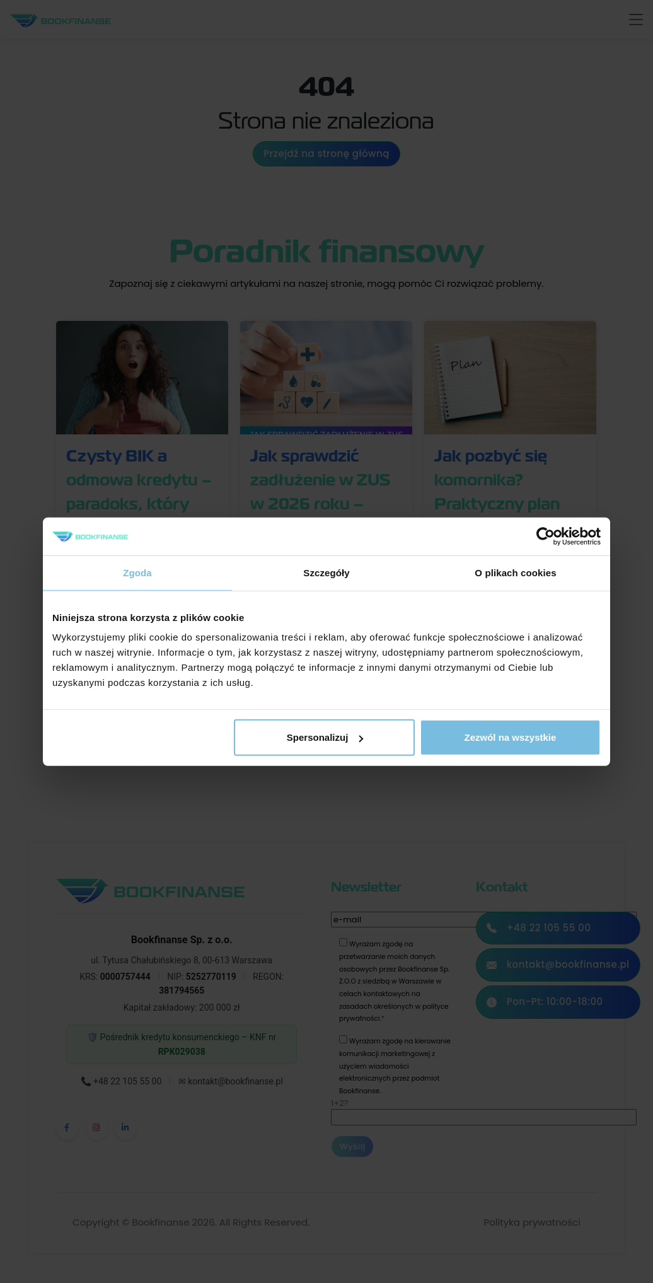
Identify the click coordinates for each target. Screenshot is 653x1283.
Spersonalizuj (325, 737)
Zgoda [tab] (137, 572)
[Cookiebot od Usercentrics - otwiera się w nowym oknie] (545, 535)
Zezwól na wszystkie (511, 737)
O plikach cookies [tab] (515, 572)
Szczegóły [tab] (326, 572)
